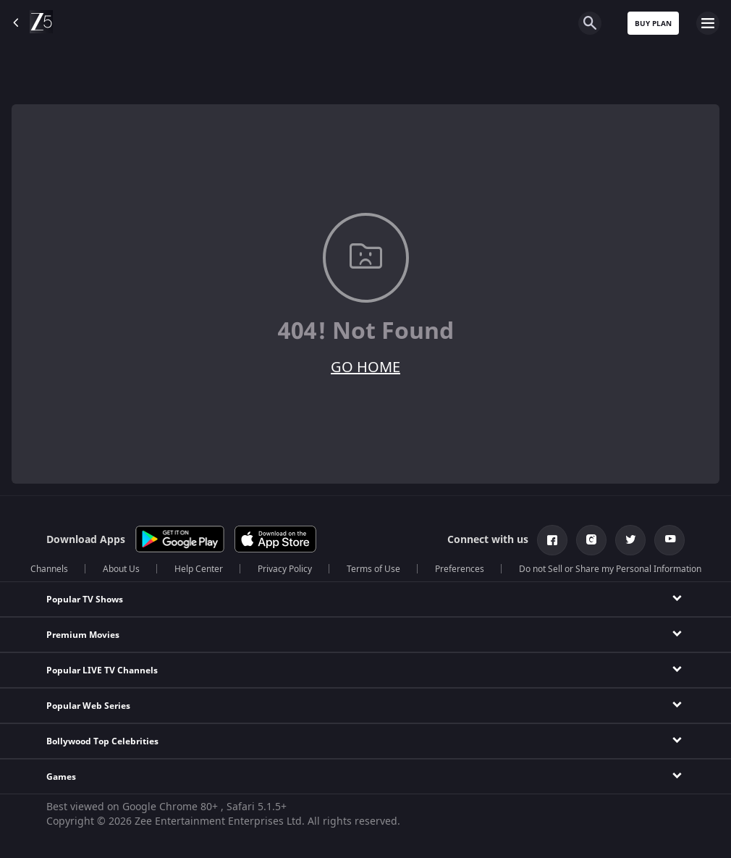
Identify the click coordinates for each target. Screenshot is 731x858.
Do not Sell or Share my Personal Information (610, 569)
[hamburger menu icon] (707, 23)
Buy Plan (653, 23)
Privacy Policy (285, 569)
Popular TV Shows (84, 599)
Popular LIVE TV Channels (102, 670)
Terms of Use (373, 569)
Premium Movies (82, 635)
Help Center (198, 569)
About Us (121, 569)
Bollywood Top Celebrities (102, 741)
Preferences (459, 569)
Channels (49, 569)
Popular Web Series (88, 706)
